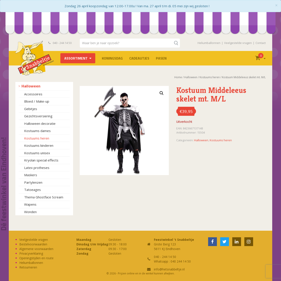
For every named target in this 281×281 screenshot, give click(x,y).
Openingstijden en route (36, 258)
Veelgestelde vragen (238, 43)
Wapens (30, 204)
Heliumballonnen (209, 43)
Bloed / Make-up (36, 101)
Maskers (30, 175)
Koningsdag (112, 58)
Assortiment (76, 58)
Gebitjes (30, 109)
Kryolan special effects (41, 160)
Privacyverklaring (31, 253)
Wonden (30, 212)
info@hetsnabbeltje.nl (169, 269)
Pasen (161, 58)
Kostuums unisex (37, 153)
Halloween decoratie (40, 123)
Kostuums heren (36, 138)
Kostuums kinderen (38, 145)
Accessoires (33, 94)
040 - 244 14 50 (60, 43)
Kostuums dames (37, 131)
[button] (162, 93)
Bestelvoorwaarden (33, 244)
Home (178, 77)
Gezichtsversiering (38, 116)
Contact (261, 43)
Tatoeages (32, 189)
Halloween (31, 86)
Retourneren (28, 267)
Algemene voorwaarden (36, 249)
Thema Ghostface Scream (43, 197)
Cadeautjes (139, 58)
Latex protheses (36, 167)
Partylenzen (33, 182)
